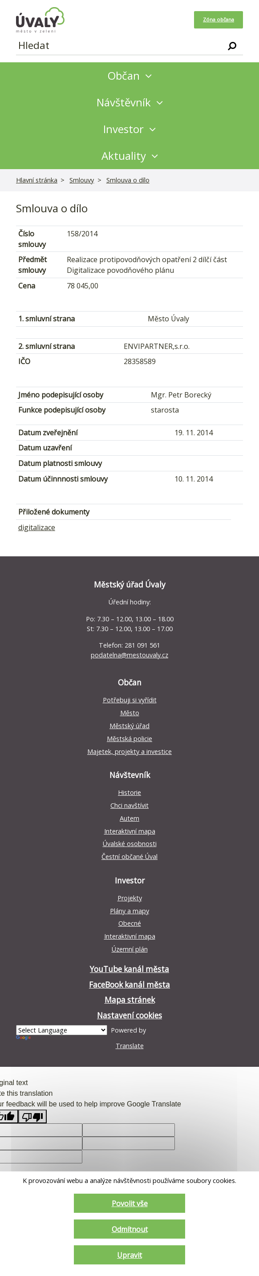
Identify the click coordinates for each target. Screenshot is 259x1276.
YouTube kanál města (129, 969)
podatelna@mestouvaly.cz (129, 655)
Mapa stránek (130, 1000)
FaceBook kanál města (129, 985)
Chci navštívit (129, 805)
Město (129, 713)
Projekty (129, 898)
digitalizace (36, 527)
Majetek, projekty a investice (129, 751)
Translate (80, 1042)
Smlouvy (81, 180)
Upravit (129, 1255)
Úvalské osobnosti (130, 843)
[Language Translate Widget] (61, 1030)
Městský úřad (129, 725)
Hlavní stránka (36, 180)
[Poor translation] (32, 1116)
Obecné (129, 923)
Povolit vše (130, 1203)
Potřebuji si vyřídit (130, 700)
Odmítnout (130, 1229)
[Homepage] (40, 19)
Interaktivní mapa (129, 831)
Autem (129, 818)
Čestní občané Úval (129, 856)
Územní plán (130, 949)
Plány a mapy (129, 911)
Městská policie (129, 738)
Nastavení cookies (129, 1015)
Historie (129, 792)
